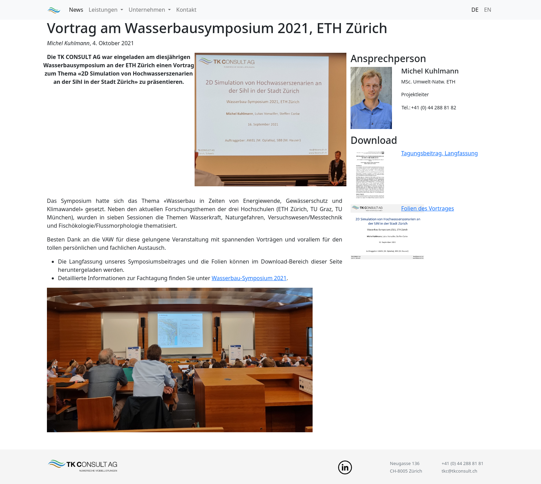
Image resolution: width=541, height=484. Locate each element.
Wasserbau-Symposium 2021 (249, 278)
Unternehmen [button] (148, 9)
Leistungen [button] (104, 9)
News (76, 9)
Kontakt (186, 9)
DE (475, 9)
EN (487, 9)
